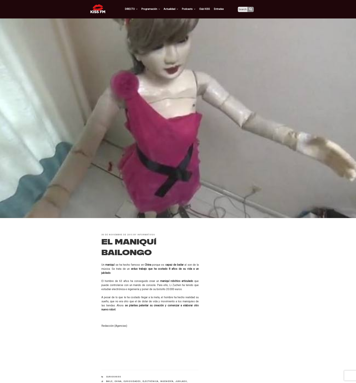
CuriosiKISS (113, 377)
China (118, 381)
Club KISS (207, 9)
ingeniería (167, 381)
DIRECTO (137, 9)
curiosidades (132, 381)
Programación (156, 9)
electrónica (151, 381)
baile (109, 381)
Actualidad (175, 9)
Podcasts (192, 9)
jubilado (181, 381)
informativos (146, 235)
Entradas (221, 9)
